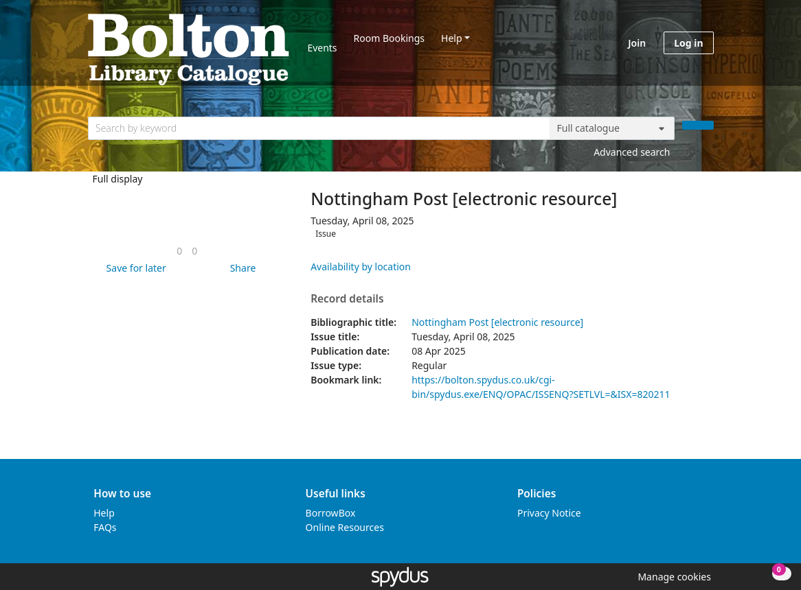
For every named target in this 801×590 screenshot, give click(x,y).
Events (322, 47)
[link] (179, 250)
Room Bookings (389, 38)
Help (451, 38)
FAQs (104, 527)
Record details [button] (347, 299)
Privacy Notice (549, 512)
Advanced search (632, 151)
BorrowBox (331, 512)
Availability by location (361, 266)
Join (637, 42)
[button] (134, 268)
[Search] (698, 125)
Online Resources (345, 527)
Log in (688, 42)
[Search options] (612, 128)
